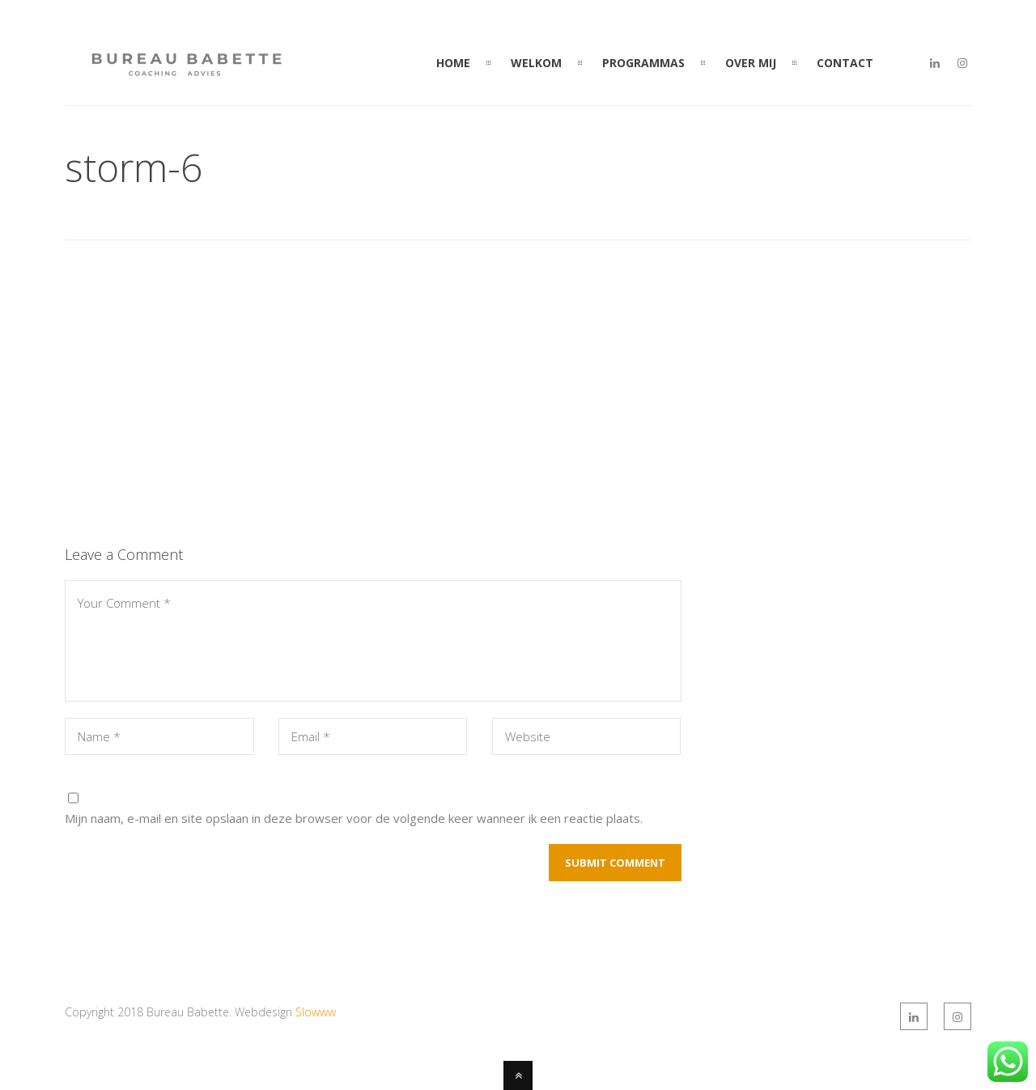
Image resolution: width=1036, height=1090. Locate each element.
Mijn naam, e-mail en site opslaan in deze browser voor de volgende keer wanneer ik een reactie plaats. (354, 818)
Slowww (315, 1012)
